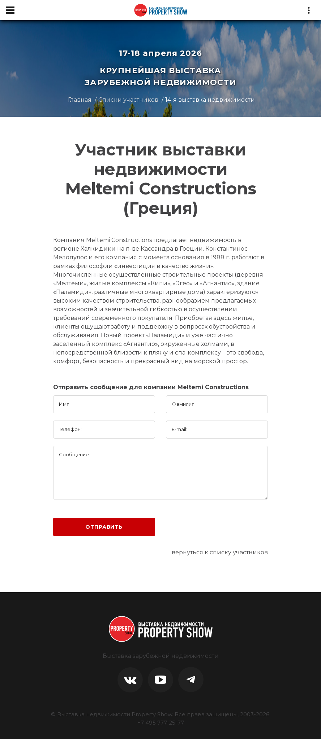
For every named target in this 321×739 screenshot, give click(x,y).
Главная (79, 99)
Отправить (104, 527)
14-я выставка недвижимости (210, 99)
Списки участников (128, 99)
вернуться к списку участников (220, 552)
